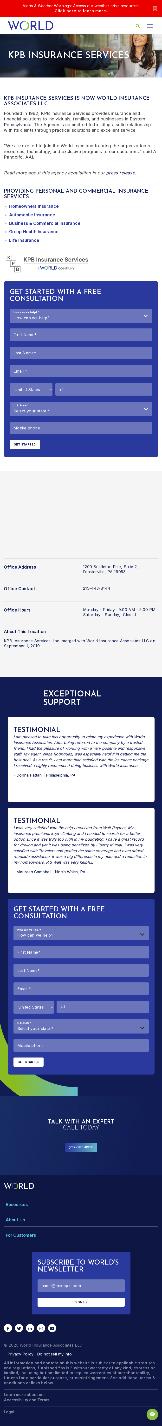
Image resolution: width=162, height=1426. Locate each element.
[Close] (155, 8)
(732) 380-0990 (81, 1147)
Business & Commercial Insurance (44, 223)
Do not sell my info (54, 1354)
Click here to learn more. (81, 10)
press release (120, 172)
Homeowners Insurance (33, 206)
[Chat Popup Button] (152, 1414)
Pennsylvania (17, 124)
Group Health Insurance (33, 231)
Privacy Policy (20, 1354)
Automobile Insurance (32, 214)
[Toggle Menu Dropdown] (81, 1204)
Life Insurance (24, 240)
